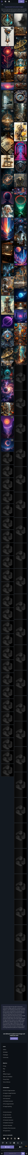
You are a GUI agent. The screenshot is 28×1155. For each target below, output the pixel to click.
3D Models (5, 1052)
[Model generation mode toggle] (20, 1147)
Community (5, 1057)
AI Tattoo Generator (7, 1117)
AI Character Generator (8, 1120)
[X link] (15, 1138)
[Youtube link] (18, 1138)
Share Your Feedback (7, 1076)
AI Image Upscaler (7, 1096)
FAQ (4, 1071)
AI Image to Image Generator (9, 1093)
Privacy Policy (6, 1079)
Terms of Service (6, 1082)
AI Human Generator (7, 1125)
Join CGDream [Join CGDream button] (14, 1038)
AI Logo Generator (7, 1115)
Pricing (4, 1066)
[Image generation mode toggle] (7, 1147)
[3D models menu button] (9, 1)
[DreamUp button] (23, 1153)
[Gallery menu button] (5, 1)
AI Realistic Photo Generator (9, 1128)
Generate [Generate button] (12, 1153)
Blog (4, 1069)
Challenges (5, 1055)
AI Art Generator (6, 1098)
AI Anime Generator (7, 1112)
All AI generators (6, 1130)
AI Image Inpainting (7, 1106)
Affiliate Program (6, 1074)
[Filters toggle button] (2, 1153)
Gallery (4, 1049)
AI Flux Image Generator (8, 1104)
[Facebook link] (11, 1138)
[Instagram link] (8, 1138)
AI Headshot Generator (8, 1123)
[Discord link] (4, 1138)
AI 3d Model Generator (8, 1101)
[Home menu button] (2, 1)
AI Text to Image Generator (9, 1090)
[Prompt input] (14, 1150)
